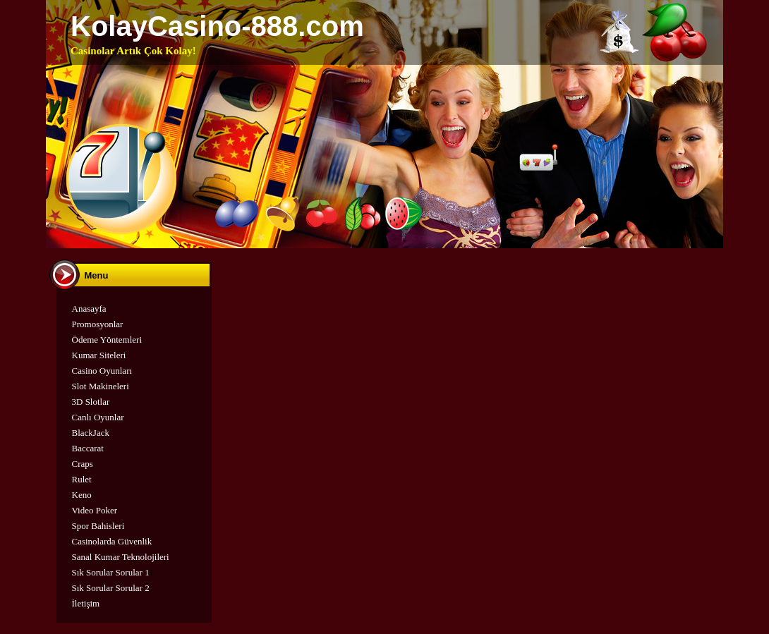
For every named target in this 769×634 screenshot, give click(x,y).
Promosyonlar (97, 324)
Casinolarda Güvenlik (112, 541)
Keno (82, 494)
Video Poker (95, 510)
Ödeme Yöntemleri (107, 339)
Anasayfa (89, 308)
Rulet (82, 479)
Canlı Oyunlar (98, 417)
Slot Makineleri (100, 386)
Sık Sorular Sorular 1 (111, 572)
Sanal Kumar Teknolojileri (120, 556)
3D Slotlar (91, 401)
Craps (82, 463)
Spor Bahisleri (98, 525)
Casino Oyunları (102, 370)
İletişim (86, 603)
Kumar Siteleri (99, 355)
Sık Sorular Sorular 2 (111, 588)
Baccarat (88, 448)
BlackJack (90, 432)
